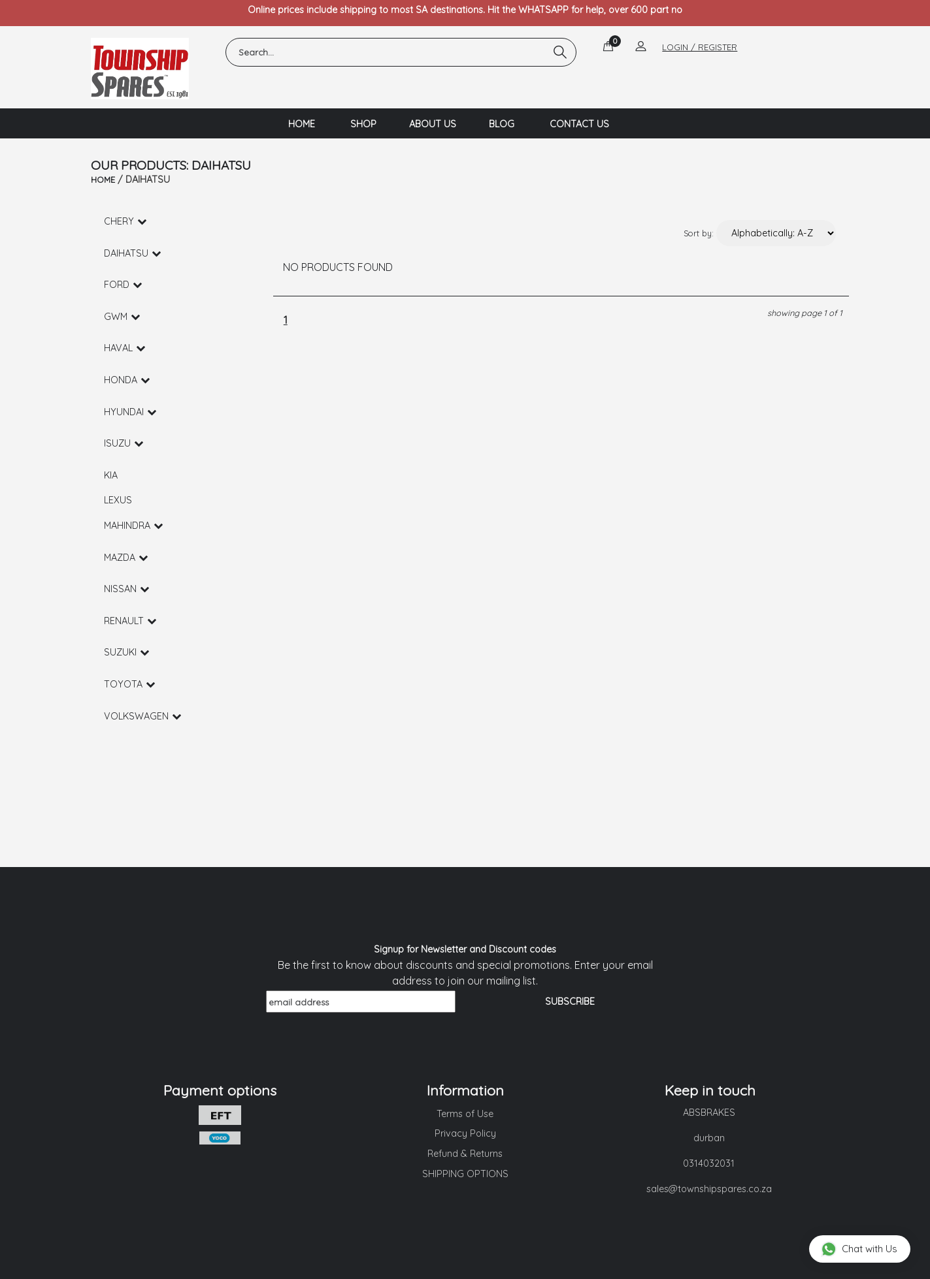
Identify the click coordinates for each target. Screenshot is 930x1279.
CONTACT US (579, 124)
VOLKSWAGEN (142, 716)
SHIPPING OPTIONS (465, 1174)
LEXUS (118, 500)
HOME (301, 124)
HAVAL (124, 348)
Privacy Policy (465, 1133)
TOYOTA (129, 684)
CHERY (125, 221)
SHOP (363, 124)
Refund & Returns (465, 1154)
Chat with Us (859, 1248)
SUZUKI (126, 652)
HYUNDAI (130, 412)
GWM (122, 317)
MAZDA (126, 557)
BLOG (501, 124)
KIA (111, 475)
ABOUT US (432, 124)
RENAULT (130, 621)
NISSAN (126, 589)
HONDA (127, 380)
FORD (123, 285)
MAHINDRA (133, 525)
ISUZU (123, 443)
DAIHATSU (132, 253)
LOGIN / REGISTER (699, 47)
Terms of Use (465, 1114)
